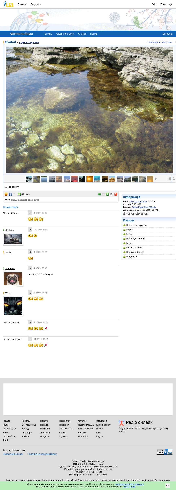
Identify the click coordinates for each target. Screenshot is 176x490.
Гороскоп (64, 424)
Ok (167, 485)
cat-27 (7, 293)
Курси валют (103, 424)
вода (30, 199)
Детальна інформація (135, 213)
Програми (64, 420)
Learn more (129, 486)
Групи (99, 436)
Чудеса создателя (29, 42)
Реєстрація (166, 4)
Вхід (154, 4)
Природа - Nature (134, 238)
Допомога (167, 34)
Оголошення (29, 424)
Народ (25, 428)
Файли (25, 436)
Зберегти (24, 194)
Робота (26, 420)
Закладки (101, 420)
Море (127, 229)
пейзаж (23, 199)
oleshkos (8, 230)
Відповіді (83, 436)
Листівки (45, 432)
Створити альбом (65, 34)
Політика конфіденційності (42, 454)
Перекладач (9, 428)
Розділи (35, 4)
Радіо (6, 440)
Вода (127, 234)
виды (36, 199)
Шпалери (27, 432)
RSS (5, 424)
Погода (44, 424)
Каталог (82, 420)
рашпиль (9, 268)
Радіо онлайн (139, 422)
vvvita (7, 252)
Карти (62, 432)
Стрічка (82, 34)
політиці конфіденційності (129, 484)
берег (127, 243)
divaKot (10, 42)
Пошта (6, 420)
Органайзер (9, 436)
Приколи (45, 428)
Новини (82, 432)
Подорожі (130, 256)
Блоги (99, 428)
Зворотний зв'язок (13, 454)
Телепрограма (86, 424)
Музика (63, 436)
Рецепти (45, 436)
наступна (166, 42)
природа (15, 199)
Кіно (98, 432)
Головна (22, 4)
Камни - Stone (132, 247)
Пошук (44, 420)
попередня (154, 42)
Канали (94, 34)
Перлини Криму (133, 252)
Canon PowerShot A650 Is (144, 207)
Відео (6, 432)
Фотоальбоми (85, 428)
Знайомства (65, 428)
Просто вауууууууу (135, 225)
